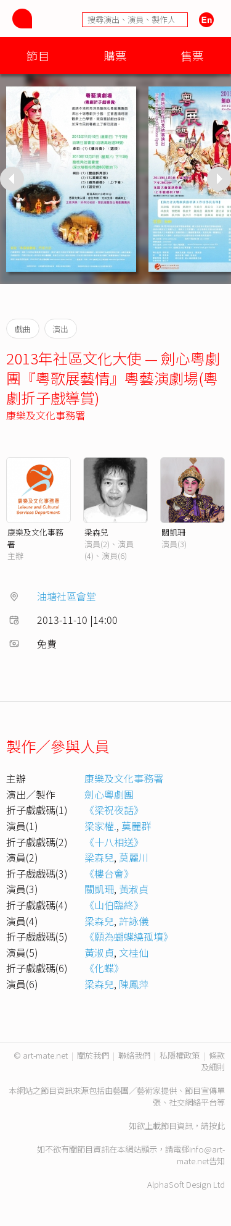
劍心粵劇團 (109, 794)
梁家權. (100, 825)
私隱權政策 (180, 1055)
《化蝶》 (104, 967)
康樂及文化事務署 (45, 415)
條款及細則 (213, 1061)
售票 (192, 55)
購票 (115, 55)
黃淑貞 (133, 888)
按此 (217, 1126)
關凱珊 (173, 532)
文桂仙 (133, 952)
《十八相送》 (114, 841)
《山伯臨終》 (114, 904)
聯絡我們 (134, 1055)
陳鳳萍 (133, 983)
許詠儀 (133, 920)
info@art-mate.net (201, 1155)
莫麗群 (136, 825)
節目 (38, 55)
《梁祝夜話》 (114, 809)
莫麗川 (133, 857)
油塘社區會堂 (66, 596)
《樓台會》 (109, 873)
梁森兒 (96, 532)
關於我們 (93, 1055)
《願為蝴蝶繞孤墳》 (128, 936)
